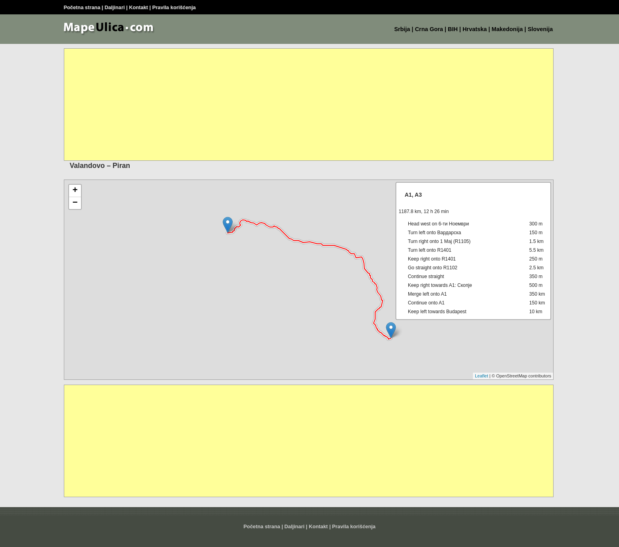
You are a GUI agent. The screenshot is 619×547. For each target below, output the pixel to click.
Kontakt (138, 7)
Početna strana (82, 7)
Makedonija (507, 29)
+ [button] (74, 191)
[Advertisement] (303, 104)
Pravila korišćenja (174, 7)
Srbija (402, 29)
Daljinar (114, 7)
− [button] (74, 203)
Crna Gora (429, 29)
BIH (453, 29)
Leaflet (481, 375)
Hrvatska (475, 29)
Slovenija (540, 29)
